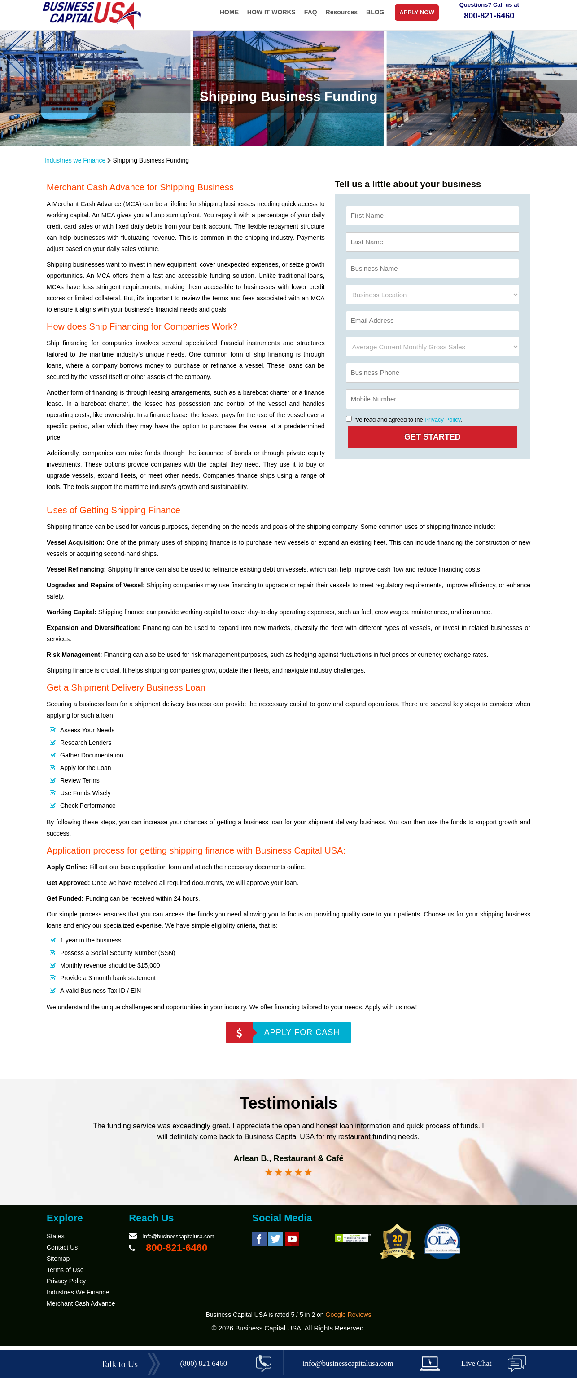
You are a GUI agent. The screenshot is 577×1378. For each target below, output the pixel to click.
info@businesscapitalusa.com (178, 1242)
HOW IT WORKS (271, 12)
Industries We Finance (78, 1298)
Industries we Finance (74, 160)
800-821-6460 (489, 15)
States (56, 1242)
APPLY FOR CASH (302, 1032)
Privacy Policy (442, 419)
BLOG (375, 12)
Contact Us (62, 1253)
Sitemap (58, 1264)
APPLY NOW (416, 12)
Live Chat (476, 1363)
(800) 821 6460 (203, 1363)
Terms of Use (65, 1275)
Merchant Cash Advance (81, 1309)
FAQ (310, 12)
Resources (342, 12)
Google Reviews (349, 1320)
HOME (229, 12)
